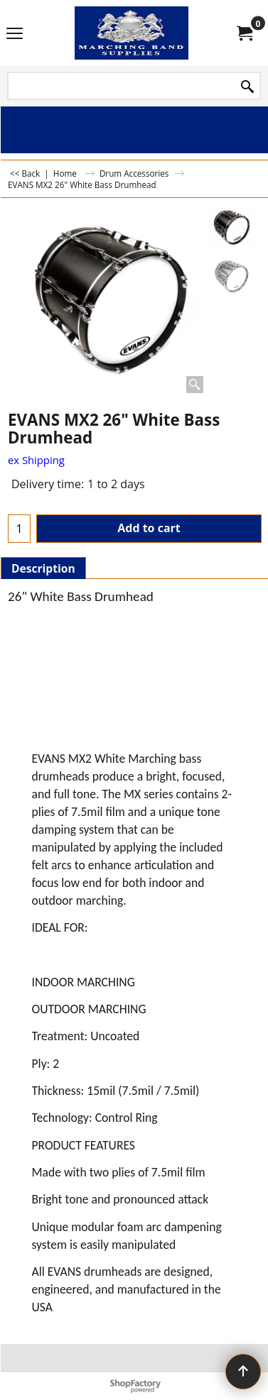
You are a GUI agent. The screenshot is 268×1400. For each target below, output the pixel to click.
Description (43, 568)
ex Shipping (36, 460)
